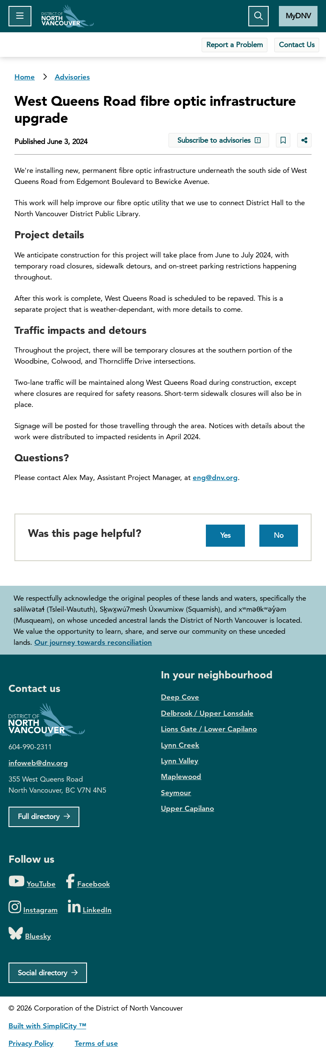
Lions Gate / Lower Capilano (209, 729)
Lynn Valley (179, 761)
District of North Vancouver (50, 720)
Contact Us (297, 44)
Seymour (176, 792)
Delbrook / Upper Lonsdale (207, 713)
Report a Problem (234, 44)
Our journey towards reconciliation (93, 642)
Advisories (72, 77)
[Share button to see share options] (304, 140)
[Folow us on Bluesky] (29, 934)
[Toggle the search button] (258, 16)
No (279, 535)
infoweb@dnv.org (38, 763)
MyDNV (298, 15)
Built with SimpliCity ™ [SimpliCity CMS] (47, 1026)
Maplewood (181, 776)
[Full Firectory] (43, 817)
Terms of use (96, 1043)
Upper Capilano (187, 808)
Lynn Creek (180, 745)
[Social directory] (47, 973)
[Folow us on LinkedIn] (90, 907)
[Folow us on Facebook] (88, 881)
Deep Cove (180, 697)
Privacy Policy (30, 1043)
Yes (225, 535)
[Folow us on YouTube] (32, 881)
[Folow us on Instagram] (33, 907)
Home (68, 16)
